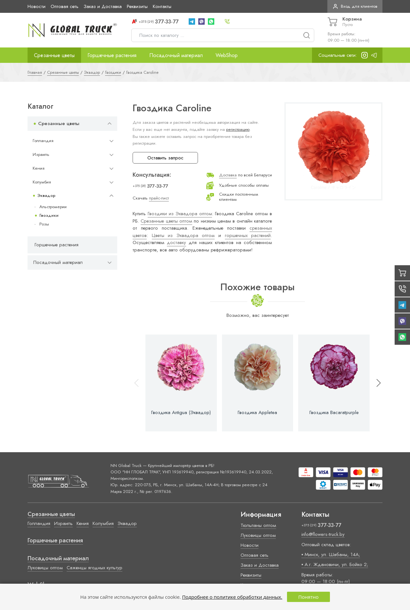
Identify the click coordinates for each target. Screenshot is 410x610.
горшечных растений (248, 235)
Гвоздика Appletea (257, 412)
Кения (39, 168)
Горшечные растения (111, 55)
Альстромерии (53, 207)
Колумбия (42, 182)
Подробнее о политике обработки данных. (232, 597)
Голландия (43, 141)
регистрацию (238, 129)
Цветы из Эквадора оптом (183, 235)
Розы (44, 224)
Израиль (41, 154)
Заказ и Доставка (103, 6)
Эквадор (46, 195)
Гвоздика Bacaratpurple (334, 412)
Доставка (228, 175)
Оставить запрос (165, 157)
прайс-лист (159, 198)
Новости (36, 6)
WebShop (227, 55)
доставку (176, 242)
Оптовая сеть (64, 6)
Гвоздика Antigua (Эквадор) (181, 412)
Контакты (162, 6)
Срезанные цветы (54, 55)
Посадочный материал (176, 55)
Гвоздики (49, 215)
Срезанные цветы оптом (166, 221)
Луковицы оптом (45, 567)
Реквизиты (137, 6)
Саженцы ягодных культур (94, 567)
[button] (375, 383)
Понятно (308, 597)
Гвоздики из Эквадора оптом (180, 213)
